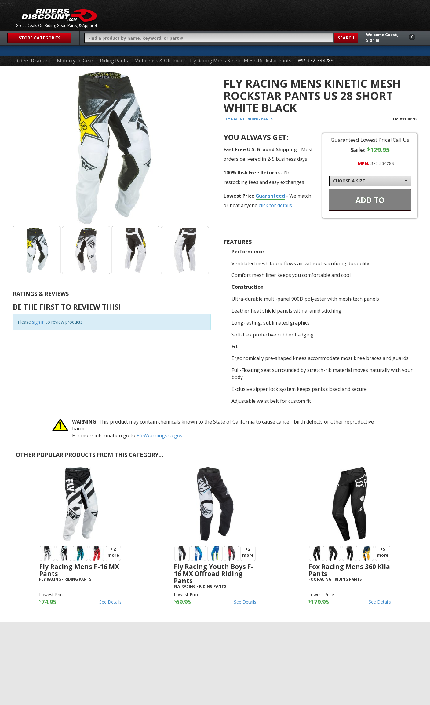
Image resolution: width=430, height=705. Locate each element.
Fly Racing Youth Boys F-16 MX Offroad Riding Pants (213, 573)
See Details (110, 602)
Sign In (372, 40)
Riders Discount (32, 60)
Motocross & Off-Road (159, 60)
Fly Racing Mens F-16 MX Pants (79, 570)
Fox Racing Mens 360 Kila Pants (349, 570)
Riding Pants (114, 60)
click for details (275, 205)
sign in (38, 322)
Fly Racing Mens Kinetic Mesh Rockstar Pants (240, 60)
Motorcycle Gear (75, 60)
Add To (369, 200)
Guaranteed (270, 196)
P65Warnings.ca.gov (160, 435)
